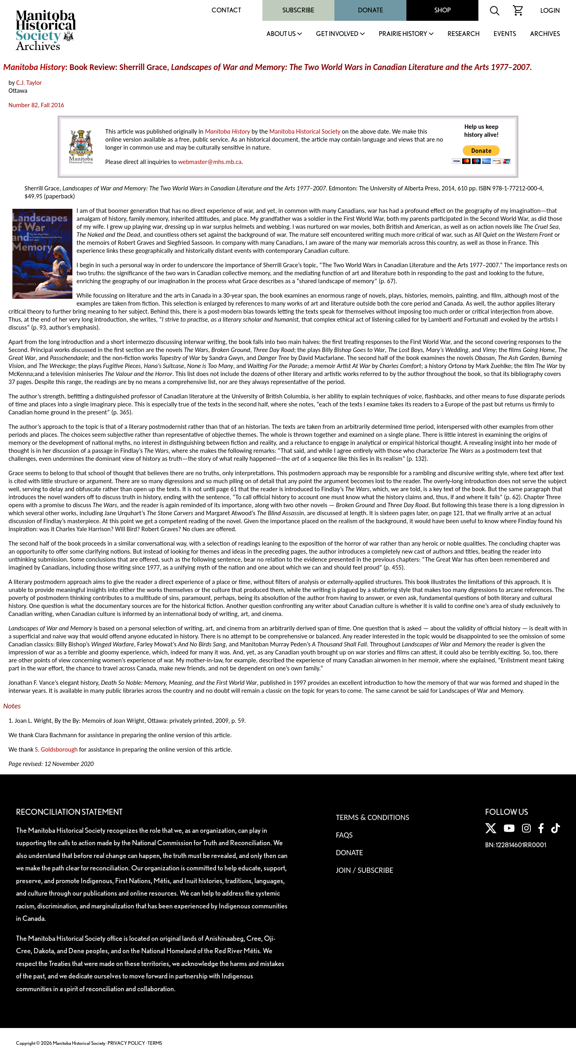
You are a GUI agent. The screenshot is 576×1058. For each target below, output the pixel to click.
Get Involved (337, 34)
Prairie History (403, 34)
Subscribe (298, 10)
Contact (226, 10)
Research (464, 34)
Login (550, 10)
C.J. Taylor (29, 82)
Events (505, 34)
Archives (545, 34)
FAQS (344, 835)
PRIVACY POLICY (126, 1043)
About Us (281, 34)
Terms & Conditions (372, 817)
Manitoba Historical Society (304, 131)
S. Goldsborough (56, 749)
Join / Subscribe (365, 870)
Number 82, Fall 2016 (36, 105)
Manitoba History (34, 67)
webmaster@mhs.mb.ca (209, 162)
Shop (442, 10)
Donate (370, 10)
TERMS (155, 1043)
